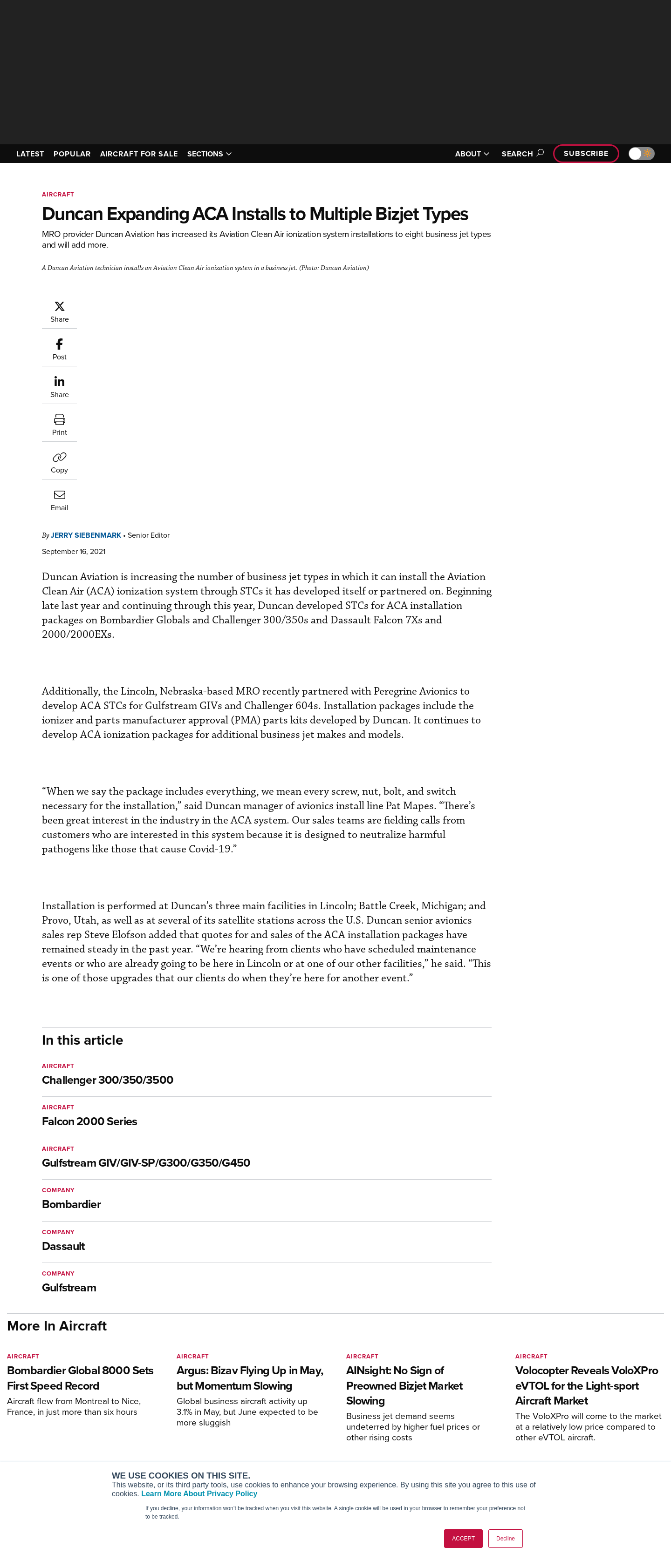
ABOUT (472, 153)
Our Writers (564, 1425)
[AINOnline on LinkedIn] (65, 1398)
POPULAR (72, 153)
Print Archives (429, 1413)
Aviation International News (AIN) (187, 1425)
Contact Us (564, 1450)
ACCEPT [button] (463, 1538)
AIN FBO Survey (160, 1413)
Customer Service (296, 1425)
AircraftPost (154, 1438)
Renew (280, 1438)
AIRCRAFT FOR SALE (139, 153)
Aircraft (58, 194)
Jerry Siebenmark (142, 304)
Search (521, 154)
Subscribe (586, 153)
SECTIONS (209, 153)
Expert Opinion (430, 1425)
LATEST (30, 153)
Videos (418, 1450)
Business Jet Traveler (168, 1450)
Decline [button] (505, 1538)
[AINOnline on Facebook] (10, 1398)
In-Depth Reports (433, 1438)
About (556, 1413)
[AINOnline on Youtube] (27, 1398)
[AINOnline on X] (46, 1398)
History (557, 1438)
